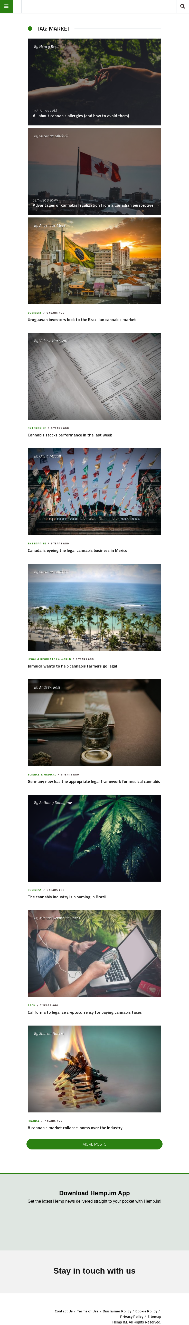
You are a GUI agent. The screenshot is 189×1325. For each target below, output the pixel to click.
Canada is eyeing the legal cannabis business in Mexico (77, 550)
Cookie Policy (146, 1311)
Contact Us (64, 1311)
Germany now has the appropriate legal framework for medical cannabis (94, 781)
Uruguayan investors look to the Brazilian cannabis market (82, 319)
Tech (31, 1005)
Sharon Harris (51, 1033)
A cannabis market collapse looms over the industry (75, 1128)
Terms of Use (88, 1311)
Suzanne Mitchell (53, 135)
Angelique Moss (52, 225)
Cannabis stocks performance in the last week (70, 435)
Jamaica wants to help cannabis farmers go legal (72, 666)
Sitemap (154, 1316)
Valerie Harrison (53, 340)
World (66, 659)
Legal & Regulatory (43, 659)
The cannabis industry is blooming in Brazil (67, 897)
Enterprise (37, 428)
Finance (34, 1121)
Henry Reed (49, 46)
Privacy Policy (131, 1316)
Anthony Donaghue (55, 802)
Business (35, 313)
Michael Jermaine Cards (59, 918)
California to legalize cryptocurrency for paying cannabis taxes (85, 1012)
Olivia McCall (50, 456)
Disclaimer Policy (117, 1311)
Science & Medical (42, 774)
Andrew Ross (49, 687)
